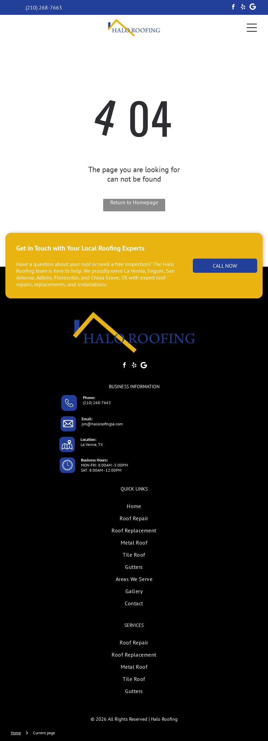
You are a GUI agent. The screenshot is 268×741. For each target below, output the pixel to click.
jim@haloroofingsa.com (102, 423)
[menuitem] (134, 506)
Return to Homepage (134, 202)
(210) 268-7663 (97, 402)
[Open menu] (252, 28)
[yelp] (243, 7)
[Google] (253, 7)
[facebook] (233, 7)
